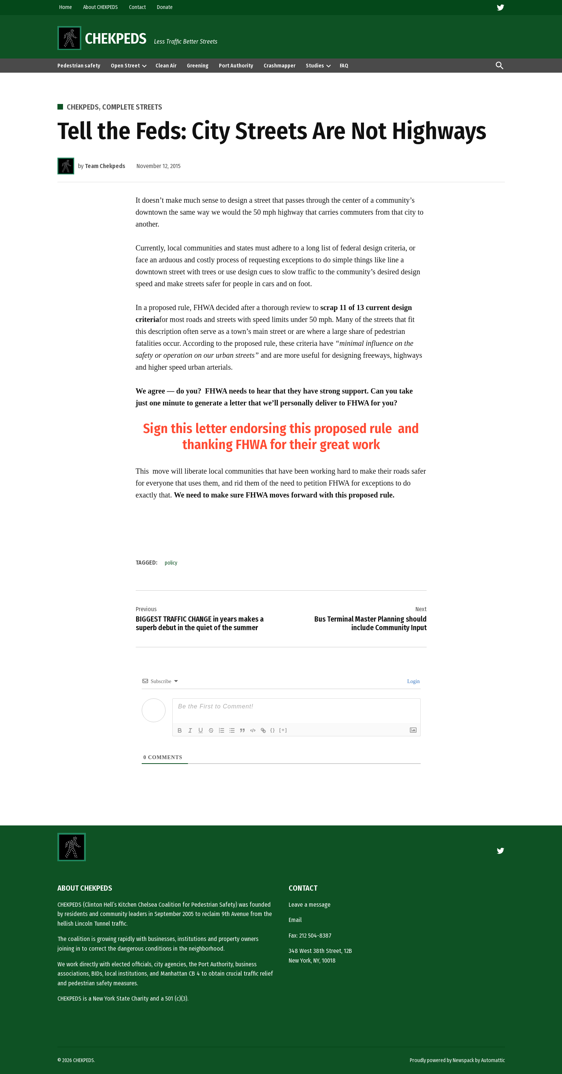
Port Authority (236, 66)
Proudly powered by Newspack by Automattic (457, 1060)
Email (295, 919)
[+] (283, 730)
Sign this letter (185, 428)
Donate (165, 7)
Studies (315, 66)
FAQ (344, 66)
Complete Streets (132, 106)
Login (413, 681)
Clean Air (166, 66)
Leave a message (309, 904)
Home (65, 7)
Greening (197, 66)
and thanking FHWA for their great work (300, 436)
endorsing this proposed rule (309, 428)
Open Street (125, 66)
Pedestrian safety (78, 66)
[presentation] (144, 65)
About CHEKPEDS (100, 7)
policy (171, 563)
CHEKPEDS (116, 39)
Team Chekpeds (105, 166)
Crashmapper (279, 66)
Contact (137, 7)
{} (273, 730)
